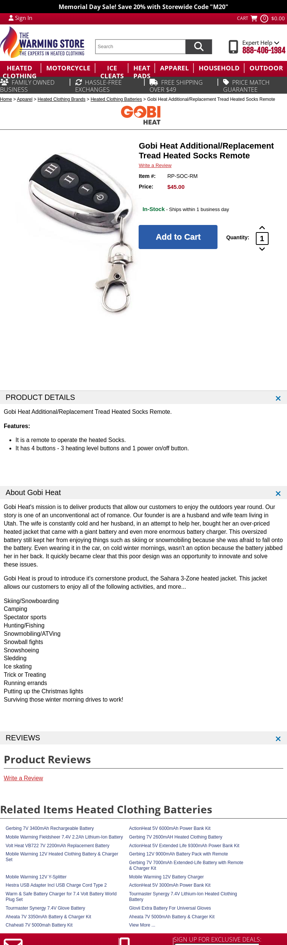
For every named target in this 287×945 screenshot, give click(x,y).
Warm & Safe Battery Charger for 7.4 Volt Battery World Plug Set (61, 896)
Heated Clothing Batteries (116, 99)
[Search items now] (198, 46)
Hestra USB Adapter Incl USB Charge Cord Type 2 (56, 885)
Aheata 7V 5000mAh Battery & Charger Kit (171, 916)
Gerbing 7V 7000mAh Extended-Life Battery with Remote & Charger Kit (186, 865)
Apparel (24, 99)
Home (6, 99)
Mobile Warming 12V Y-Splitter (36, 877)
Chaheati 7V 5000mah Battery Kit (39, 925)
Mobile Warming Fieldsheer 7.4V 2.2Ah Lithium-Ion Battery (64, 837)
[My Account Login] (11, 17)
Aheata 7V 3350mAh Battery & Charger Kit (48, 916)
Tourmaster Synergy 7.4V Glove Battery (45, 908)
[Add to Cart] (178, 237)
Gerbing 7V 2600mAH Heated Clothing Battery (175, 837)
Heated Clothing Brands (61, 99)
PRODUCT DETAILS (40, 397)
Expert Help (260, 42)
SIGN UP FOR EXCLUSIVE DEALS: (217, 939)
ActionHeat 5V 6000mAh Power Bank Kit (170, 828)
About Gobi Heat (33, 492)
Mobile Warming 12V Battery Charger (166, 877)
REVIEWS (23, 738)
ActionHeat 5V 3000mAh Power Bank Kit (170, 885)
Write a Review (155, 165)
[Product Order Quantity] (262, 238)
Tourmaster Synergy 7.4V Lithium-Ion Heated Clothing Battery (183, 896)
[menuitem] (20, 68)
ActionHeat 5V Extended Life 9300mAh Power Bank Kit (184, 845)
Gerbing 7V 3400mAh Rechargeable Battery (50, 828)
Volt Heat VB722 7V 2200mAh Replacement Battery (57, 845)
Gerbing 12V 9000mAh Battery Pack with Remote (178, 854)
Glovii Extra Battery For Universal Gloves (170, 908)
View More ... (142, 925)
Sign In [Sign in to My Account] (23, 17)
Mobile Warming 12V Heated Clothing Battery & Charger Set (62, 856)
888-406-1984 (263, 50)
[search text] (140, 46)
